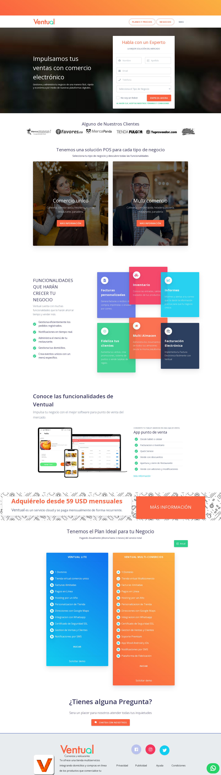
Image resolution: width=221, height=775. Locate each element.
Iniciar (77, 645)
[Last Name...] (161, 60)
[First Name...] (132, 60)
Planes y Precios (142, 21)
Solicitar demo (77, 660)
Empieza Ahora (159, 97)
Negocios (165, 21)
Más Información (70, 223)
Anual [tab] (180, 543)
